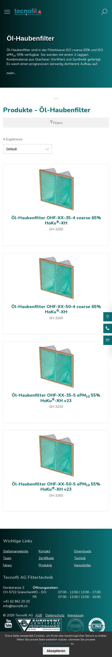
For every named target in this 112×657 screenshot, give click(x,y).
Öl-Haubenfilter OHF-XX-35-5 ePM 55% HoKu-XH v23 (56, 398)
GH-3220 (56, 406)
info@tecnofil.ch (15, 606)
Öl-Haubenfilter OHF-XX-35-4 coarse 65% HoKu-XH (56, 220)
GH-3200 (56, 229)
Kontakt (44, 551)
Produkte (45, 565)
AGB (38, 615)
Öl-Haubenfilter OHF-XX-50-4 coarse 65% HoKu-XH (56, 309)
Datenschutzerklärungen (54, 643)
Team (7, 558)
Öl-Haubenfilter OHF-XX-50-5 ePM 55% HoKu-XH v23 (56, 486)
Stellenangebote (15, 551)
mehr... (11, 73)
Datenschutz (54, 615)
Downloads (82, 551)
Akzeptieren (56, 651)
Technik (80, 558)
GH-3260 (56, 495)
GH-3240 (56, 318)
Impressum (76, 615)
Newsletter (82, 565)
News (7, 565)
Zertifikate (46, 558)
